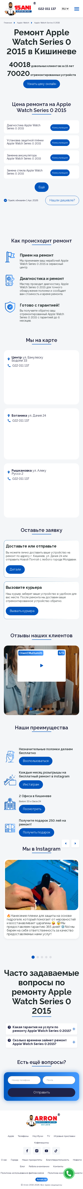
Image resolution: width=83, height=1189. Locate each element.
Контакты (58, 1166)
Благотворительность (57, 1159)
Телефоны (23, 1136)
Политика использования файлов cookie (22, 1173)
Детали (15, 569)
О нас (4, 1159)
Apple (11, 1136)
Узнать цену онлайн (41, 84)
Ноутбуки (38, 1136)
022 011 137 (47, 8)
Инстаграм (31, 784)
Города (14, 1159)
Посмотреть (32, 809)
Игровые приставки (64, 1136)
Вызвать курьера (22, 611)
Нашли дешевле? (62, 200)
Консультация (60, 127)
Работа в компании (39, 1166)
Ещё (42, 187)
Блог (22, 1166)
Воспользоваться (36, 761)
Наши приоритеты (32, 1159)
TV (48, 1136)
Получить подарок (36, 832)
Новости (77, 1159)
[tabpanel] (41, 665)
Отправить (41, 1092)
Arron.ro (41, 1179)
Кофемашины (41, 1142)
